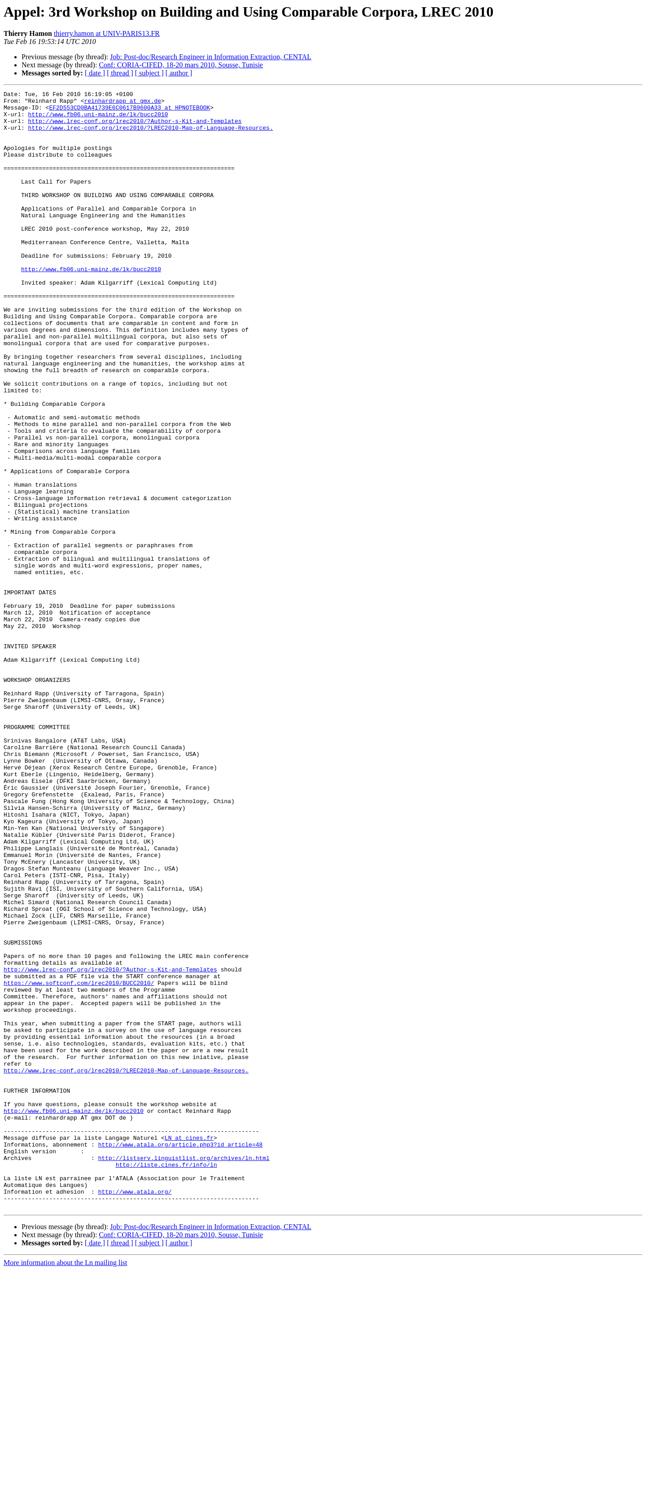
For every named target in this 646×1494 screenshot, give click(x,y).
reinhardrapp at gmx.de (122, 103)
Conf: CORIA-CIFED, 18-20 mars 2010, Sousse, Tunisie (181, 65)
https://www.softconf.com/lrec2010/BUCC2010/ (79, 1162)
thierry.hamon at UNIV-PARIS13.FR (107, 33)
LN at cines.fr (189, 1348)
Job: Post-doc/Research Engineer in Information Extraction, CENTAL (210, 57)
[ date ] (95, 73)
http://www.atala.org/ (135, 1412)
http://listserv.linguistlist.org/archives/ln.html (184, 1372)
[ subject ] (149, 73)
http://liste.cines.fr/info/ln (166, 1380)
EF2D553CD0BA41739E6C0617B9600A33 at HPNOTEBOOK (129, 111)
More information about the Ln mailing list (65, 1486)
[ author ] (179, 73)
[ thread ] (120, 73)
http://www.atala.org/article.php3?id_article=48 (180, 1356)
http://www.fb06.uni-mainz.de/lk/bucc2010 (98, 119)
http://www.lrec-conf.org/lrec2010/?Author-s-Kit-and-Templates (135, 127)
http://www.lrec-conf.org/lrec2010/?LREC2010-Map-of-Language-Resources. (150, 136)
